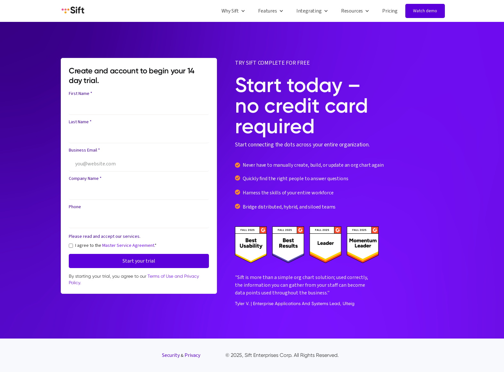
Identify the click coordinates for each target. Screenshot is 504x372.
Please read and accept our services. (104, 236)
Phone (75, 207)
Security (171, 355)
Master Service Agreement (128, 245)
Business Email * (84, 150)
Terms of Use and (166, 276)
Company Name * (85, 178)
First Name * (80, 93)
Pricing (390, 10)
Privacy (192, 355)
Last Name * (80, 122)
